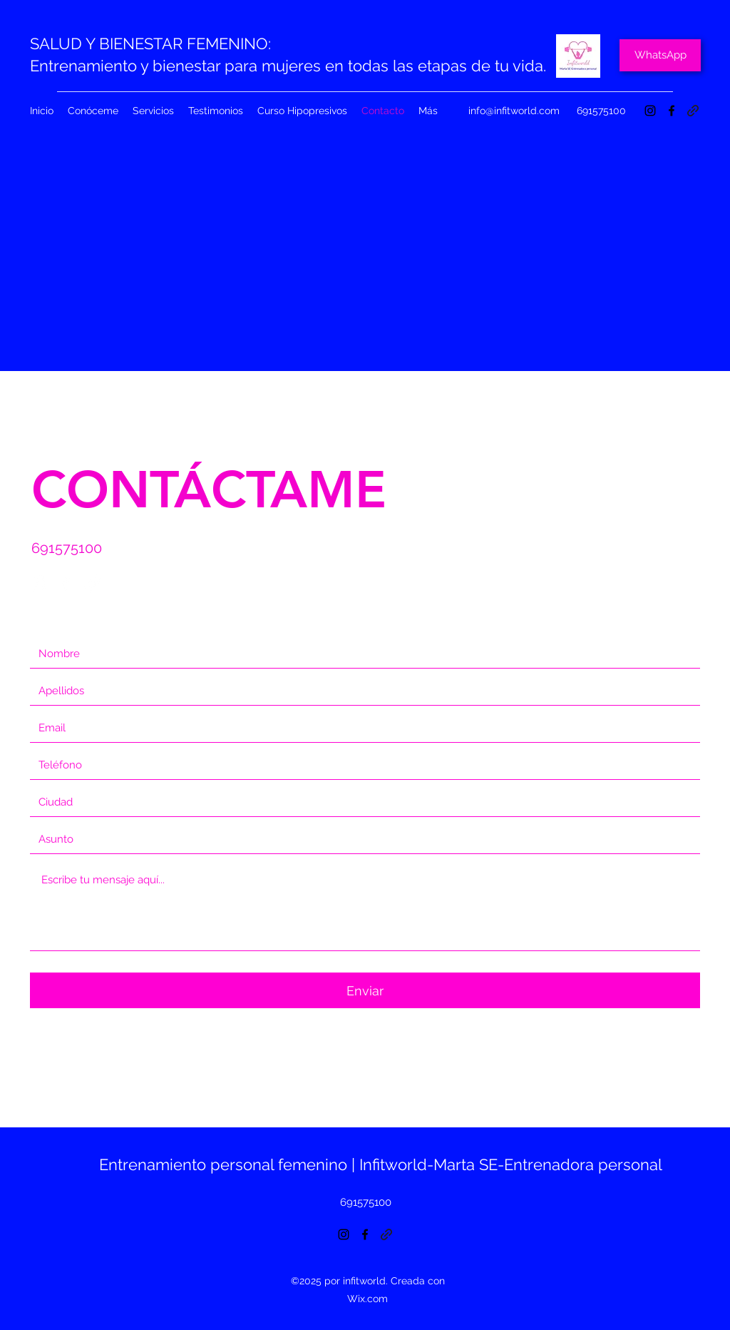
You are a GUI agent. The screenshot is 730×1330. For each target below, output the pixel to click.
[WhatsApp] (660, 55)
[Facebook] (671, 110)
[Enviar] (365, 990)
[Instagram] (650, 110)
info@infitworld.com (514, 110)
